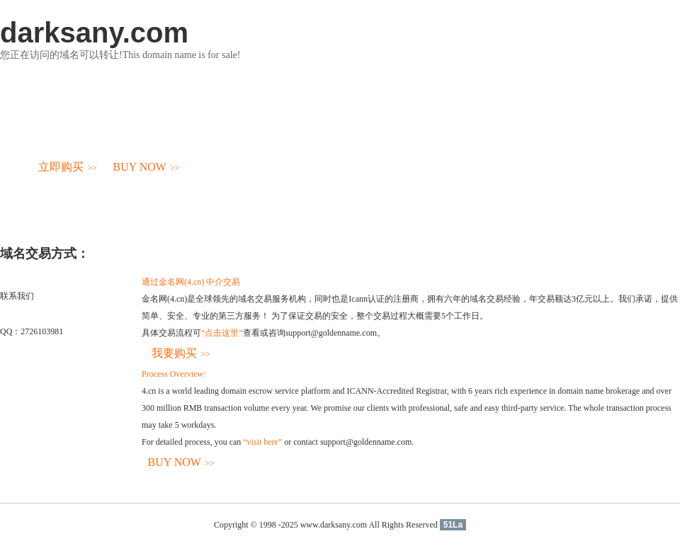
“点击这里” (222, 333)
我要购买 (181, 353)
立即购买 (67, 167)
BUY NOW (146, 167)
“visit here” (262, 442)
